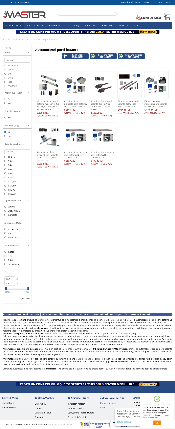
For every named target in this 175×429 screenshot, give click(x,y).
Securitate (106, 25)
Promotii (123, 25)
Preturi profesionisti (131, 2)
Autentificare (8, 403)
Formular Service (76, 408)
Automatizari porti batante (45, 39)
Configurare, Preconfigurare (81, 412)
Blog (136, 25)
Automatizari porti (20, 39)
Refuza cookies (124, 422)
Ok (157, 423)
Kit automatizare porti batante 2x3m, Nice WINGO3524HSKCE (128, 104)
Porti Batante (13, 25)
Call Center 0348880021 (72, 56)
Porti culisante (34, 25)
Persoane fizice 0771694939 (101, 56)
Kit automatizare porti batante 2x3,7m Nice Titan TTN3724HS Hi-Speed (101, 105)
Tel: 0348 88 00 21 (22, 2)
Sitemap (39, 417)
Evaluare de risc (108, 403)
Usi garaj (74, 25)
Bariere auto (56, 25)
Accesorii (90, 25)
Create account (9, 407)
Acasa (6, 39)
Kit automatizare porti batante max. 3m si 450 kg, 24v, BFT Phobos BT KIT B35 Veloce (48, 105)
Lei (6, 2)
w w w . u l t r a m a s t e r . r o (60, 424)
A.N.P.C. (104, 407)
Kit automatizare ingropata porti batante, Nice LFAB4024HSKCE (155, 104)
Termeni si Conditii (77, 417)
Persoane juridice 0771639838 (130, 56)
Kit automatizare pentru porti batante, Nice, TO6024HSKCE (102, 155)
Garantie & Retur (43, 412)
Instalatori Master (76, 403)
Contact (145, 2)
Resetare (26, 298)
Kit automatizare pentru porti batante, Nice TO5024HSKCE (75, 155)
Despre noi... (41, 403)
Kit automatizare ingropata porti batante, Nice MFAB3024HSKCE (75, 104)
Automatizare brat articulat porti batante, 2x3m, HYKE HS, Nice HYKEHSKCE (48, 156)
